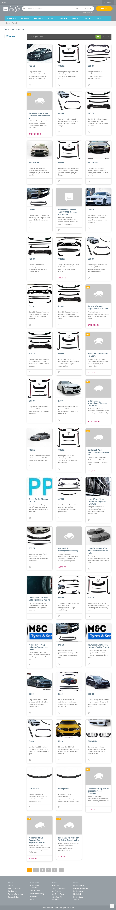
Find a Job (77, 894)
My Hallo (108, 2)
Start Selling (56, 885)
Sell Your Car (56, 891)
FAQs (32, 899)
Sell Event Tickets (58, 894)
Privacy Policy (13, 897)
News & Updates (14, 888)
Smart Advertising (37, 894)
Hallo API (33, 897)
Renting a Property (80, 888)
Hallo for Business (58, 888)
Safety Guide (35, 891)
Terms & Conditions (15, 894)
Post (104, 8)
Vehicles (87, 13)
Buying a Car (78, 891)
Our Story (11, 885)
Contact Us (12, 891)
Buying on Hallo (79, 885)
